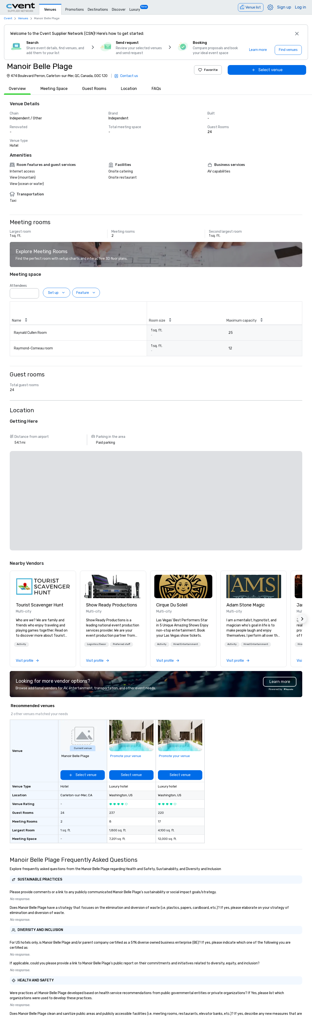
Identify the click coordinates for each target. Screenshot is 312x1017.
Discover (119, 10)
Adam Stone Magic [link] (245, 605)
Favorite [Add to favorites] (208, 70)
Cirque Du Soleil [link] (171, 605)
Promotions (74, 10)
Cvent (8, 18)
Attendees (18, 286)
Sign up (284, 7)
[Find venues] (288, 50)
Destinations (98, 10)
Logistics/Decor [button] (96, 644)
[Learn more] (258, 50)
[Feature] (86, 292)
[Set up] (56, 292)
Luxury (134, 10)
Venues (50, 10)
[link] (43, 586)
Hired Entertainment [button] (185, 644)
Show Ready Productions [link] (111, 605)
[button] (21, 644)
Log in (300, 7)
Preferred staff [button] (121, 644)
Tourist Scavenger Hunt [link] (39, 605)
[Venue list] (250, 7)
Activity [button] (21, 644)
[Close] (297, 33)
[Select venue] (267, 70)
